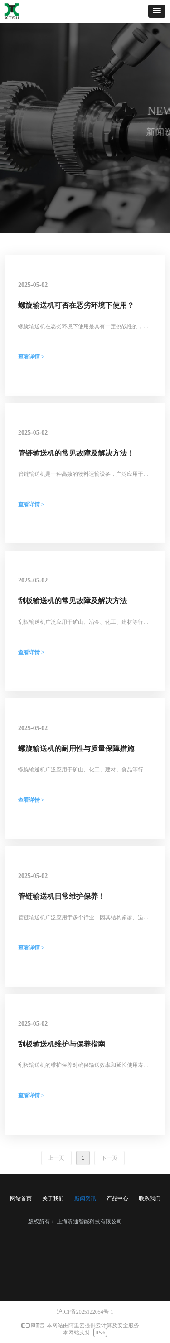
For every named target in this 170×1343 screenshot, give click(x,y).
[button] (156, 11)
